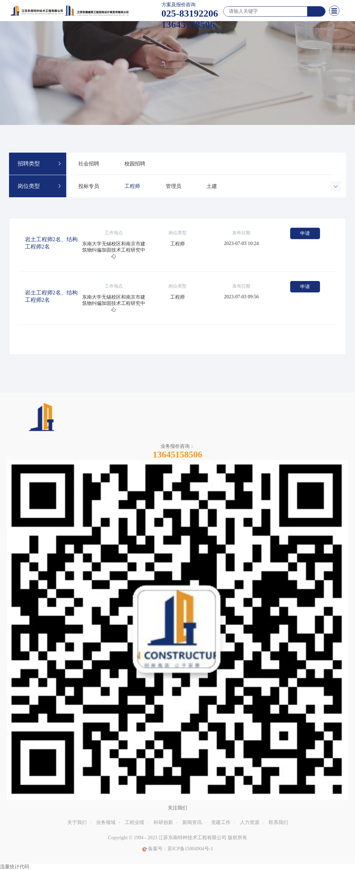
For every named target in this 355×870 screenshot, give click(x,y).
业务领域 (105, 822)
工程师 (132, 186)
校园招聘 (134, 163)
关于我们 (77, 822)
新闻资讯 (192, 822)
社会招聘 (88, 163)
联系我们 (278, 822)
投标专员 (88, 186)
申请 (305, 233)
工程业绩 (134, 822)
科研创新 (163, 822)
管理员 (173, 186)
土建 (212, 186)
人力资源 (249, 822)
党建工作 (221, 822)
